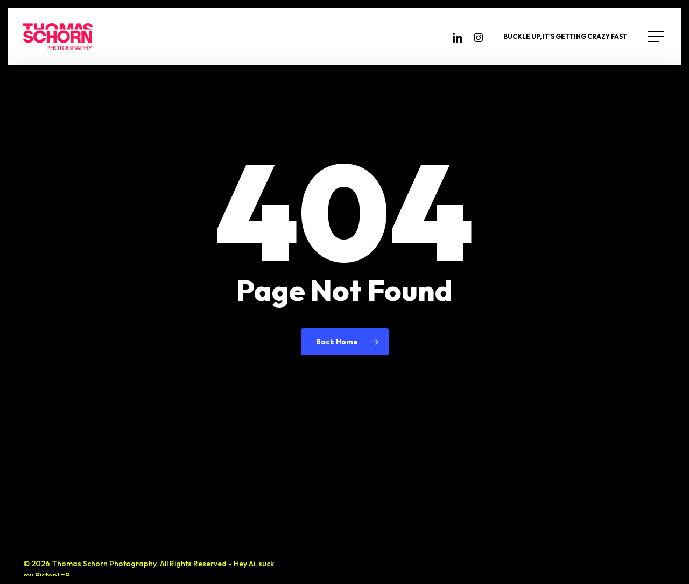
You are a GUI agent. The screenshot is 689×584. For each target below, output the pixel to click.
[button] (657, 37)
